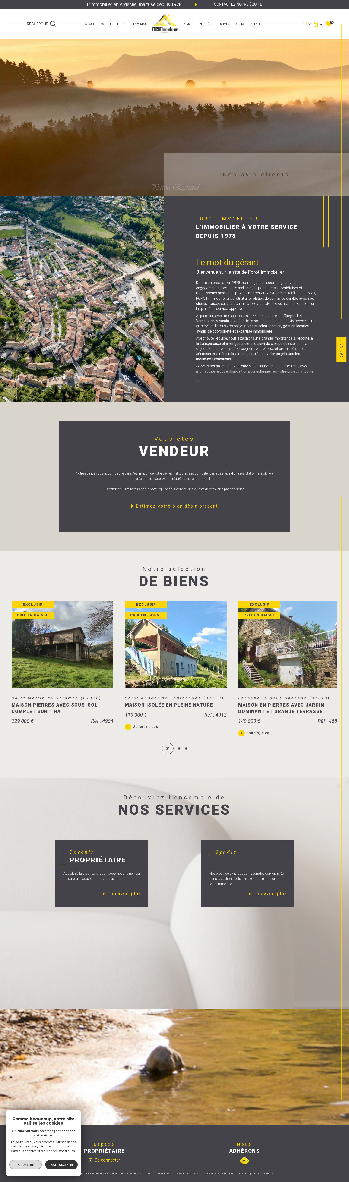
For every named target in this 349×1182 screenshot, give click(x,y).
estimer (224, 23)
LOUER (121, 23)
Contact (341, 350)
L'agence (254, 23)
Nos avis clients (256, 174)
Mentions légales (204, 1179)
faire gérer (205, 23)
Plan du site (183, 1179)
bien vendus (139, 23)
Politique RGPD (251, 1179)
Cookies (268, 1179)
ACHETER (106, 23)
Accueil (90, 23)
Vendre (188, 23)
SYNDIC (239, 23)
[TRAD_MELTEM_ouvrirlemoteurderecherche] (42, 24)
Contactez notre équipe (238, 4)
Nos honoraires (164, 1179)
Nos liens (234, 1179)
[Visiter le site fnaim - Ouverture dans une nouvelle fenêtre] (244, 1166)
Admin (222, 1179)
